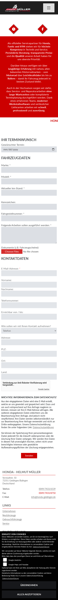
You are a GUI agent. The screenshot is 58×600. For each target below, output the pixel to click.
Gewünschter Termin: (12, 148)
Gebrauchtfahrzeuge (12, 519)
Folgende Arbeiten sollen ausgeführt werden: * (26, 228)
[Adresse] (29, 350)
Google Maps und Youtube (18, 565)
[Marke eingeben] (29, 173)
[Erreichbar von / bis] (29, 324)
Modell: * (6, 180)
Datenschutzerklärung (43, 427)
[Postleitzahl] (29, 361)
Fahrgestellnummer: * (12, 217)
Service (5, 523)
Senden (29, 455)
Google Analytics (15, 560)
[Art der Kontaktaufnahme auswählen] (29, 338)
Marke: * (6, 168)
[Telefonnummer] (29, 313)
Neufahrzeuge (9, 515)
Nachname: (7, 296)
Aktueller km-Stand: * (13, 191)
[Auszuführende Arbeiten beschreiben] (29, 239)
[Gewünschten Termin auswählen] (29, 153)
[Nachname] (29, 301)
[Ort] (29, 373)
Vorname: (6, 287)
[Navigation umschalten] (49, 7)
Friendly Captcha (43, 389)
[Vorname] (29, 292)
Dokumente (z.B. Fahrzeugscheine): (20, 251)
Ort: (3, 368)
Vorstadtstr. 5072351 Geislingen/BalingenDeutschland (15, 480)
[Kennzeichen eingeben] (29, 211)
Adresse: (6, 345)
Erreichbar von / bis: (12, 319)
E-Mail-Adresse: (10, 276)
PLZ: (3, 356)
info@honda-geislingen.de (43, 497)
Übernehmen (29, 585)
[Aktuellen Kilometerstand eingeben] (29, 197)
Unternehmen (9, 511)
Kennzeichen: (8, 205)
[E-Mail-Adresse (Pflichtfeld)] (29, 281)
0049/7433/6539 (47, 489)
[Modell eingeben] (29, 185)
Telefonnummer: (10, 308)
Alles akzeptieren (29, 594)
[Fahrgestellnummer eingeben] (29, 222)
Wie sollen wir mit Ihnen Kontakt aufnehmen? (26, 333)
